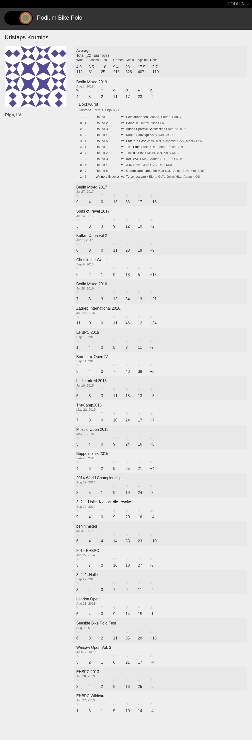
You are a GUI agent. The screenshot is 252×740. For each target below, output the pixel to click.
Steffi (144, 147)
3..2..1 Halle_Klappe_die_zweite (103, 502)
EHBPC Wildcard (91, 696)
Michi (151, 153)
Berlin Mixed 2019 (91, 82)
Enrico (171, 147)
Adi (176, 129)
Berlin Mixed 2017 (91, 187)
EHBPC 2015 (87, 332)
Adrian (154, 159)
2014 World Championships (99, 478)
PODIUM (237, 3)
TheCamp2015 (89, 405)
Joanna (154, 117)
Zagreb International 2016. (98, 308)
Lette (161, 147)
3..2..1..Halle (87, 575)
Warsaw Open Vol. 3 (93, 647)
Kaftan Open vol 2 (91, 235)
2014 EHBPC (87, 551)
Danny (144, 123)
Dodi (161, 165)
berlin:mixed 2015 (91, 381)
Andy (153, 135)
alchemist (169, 141)
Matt (161, 171)
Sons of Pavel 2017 (93, 211)
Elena (153, 176)
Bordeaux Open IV (92, 357)
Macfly (190, 141)
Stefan (166, 117)
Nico (154, 123)
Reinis (98, 110)
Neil (161, 135)
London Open (88, 599)
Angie (177, 171)
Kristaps (85, 110)
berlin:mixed (86, 526)
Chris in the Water (91, 260)
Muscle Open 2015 (92, 429)
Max (145, 159)
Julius (171, 176)
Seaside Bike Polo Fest (96, 623)
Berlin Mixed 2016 (91, 284)
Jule (146, 165)
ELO (172, 159)
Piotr (169, 129)
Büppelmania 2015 (92, 453)
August (188, 176)
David (137, 165)
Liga (108, 110)
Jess (150, 141)
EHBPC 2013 (87, 672)
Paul (175, 117)
